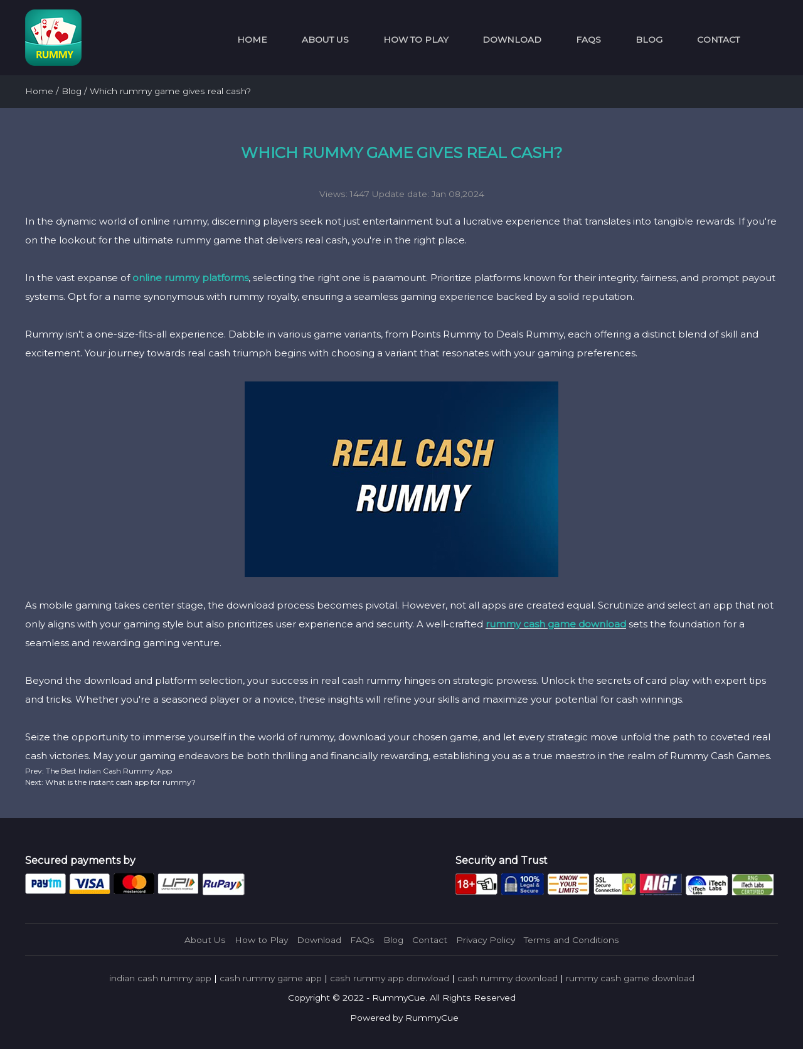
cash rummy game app (271, 978)
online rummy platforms (190, 278)
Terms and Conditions (571, 940)
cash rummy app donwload (389, 978)
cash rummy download (507, 978)
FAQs (588, 40)
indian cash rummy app (160, 978)
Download (511, 40)
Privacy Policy (485, 940)
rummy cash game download (556, 624)
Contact (718, 40)
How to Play (416, 40)
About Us (325, 40)
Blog (648, 40)
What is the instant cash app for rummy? (119, 782)
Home (252, 40)
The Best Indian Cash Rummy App (108, 770)
